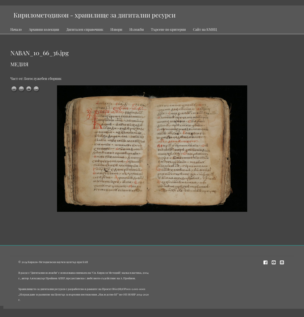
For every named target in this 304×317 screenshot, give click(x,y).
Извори (116, 29)
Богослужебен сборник (42, 78)
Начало (16, 29)
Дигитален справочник (84, 29)
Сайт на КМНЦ (205, 29)
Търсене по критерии (168, 29)
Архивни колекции (44, 29)
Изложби (136, 29)
